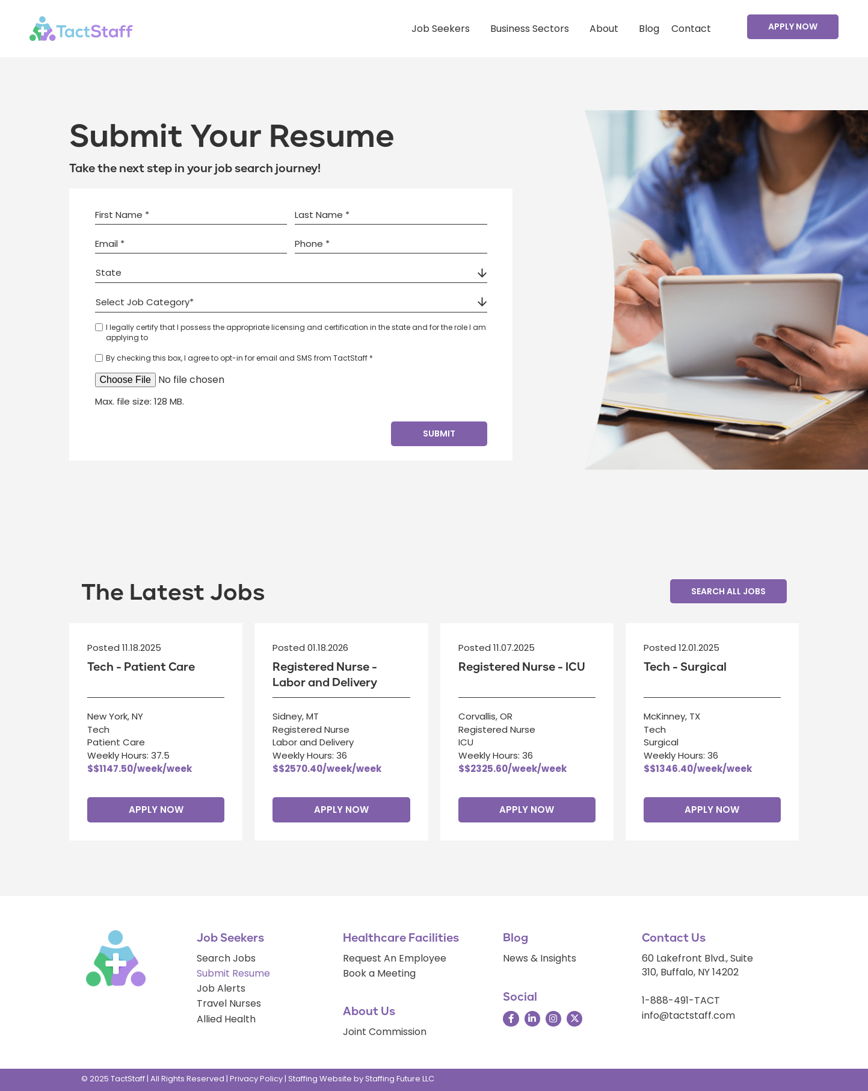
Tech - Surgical (685, 667)
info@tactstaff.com (688, 1015)
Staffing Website (320, 1078)
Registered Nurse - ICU (521, 667)
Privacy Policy (256, 1078)
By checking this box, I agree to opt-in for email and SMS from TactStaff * (239, 358)
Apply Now (156, 809)
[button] (793, 26)
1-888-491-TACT (681, 1000)
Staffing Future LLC (399, 1078)
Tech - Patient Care (141, 667)
